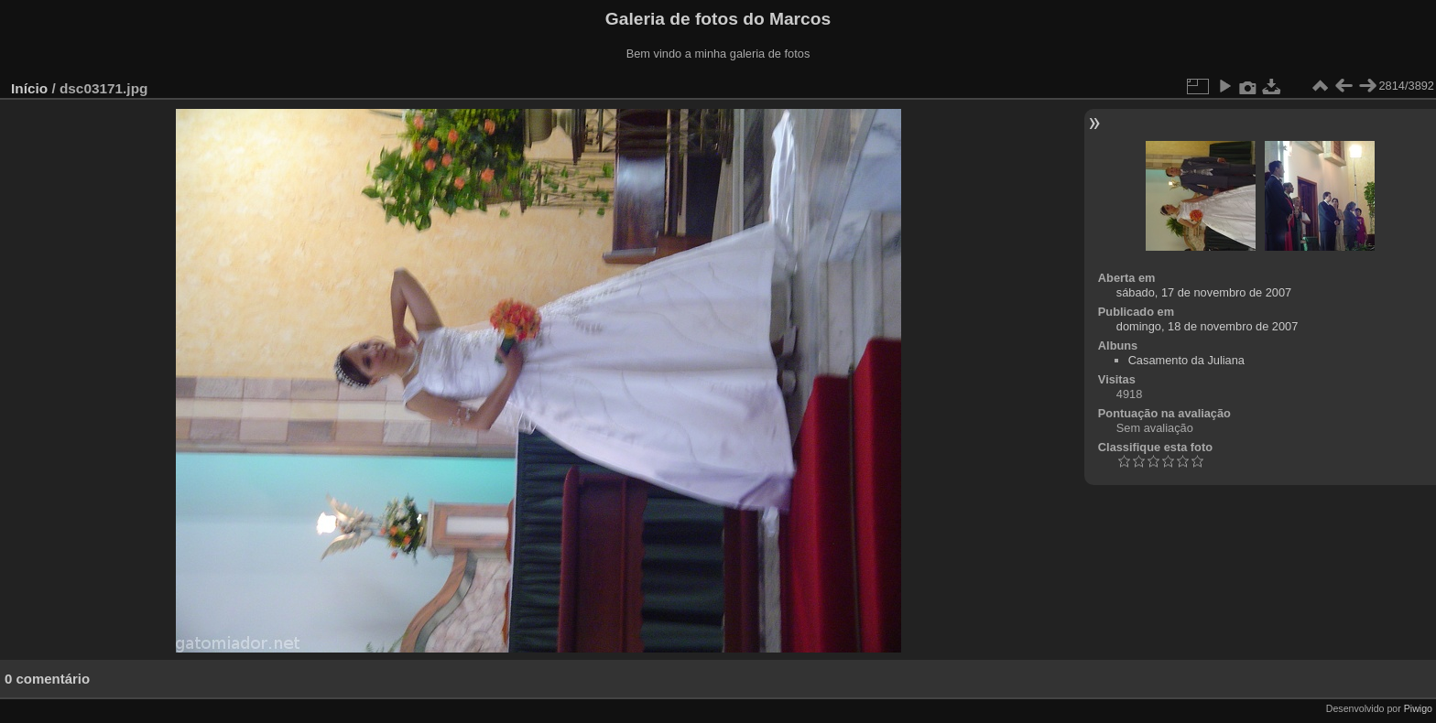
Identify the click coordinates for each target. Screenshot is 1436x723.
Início (29, 88)
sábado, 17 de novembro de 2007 (1203, 292)
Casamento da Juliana (1186, 360)
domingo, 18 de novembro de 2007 (1207, 326)
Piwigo (1418, 708)
